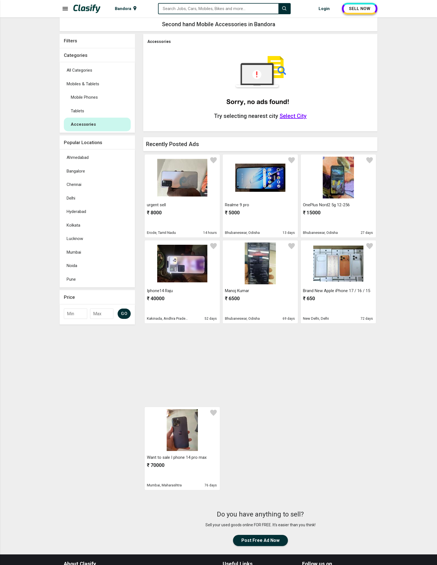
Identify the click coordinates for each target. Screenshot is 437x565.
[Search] (284, 9)
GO (124, 313)
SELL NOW (359, 8)
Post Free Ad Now (260, 540)
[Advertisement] (97, 410)
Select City (293, 116)
